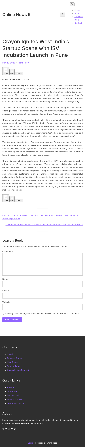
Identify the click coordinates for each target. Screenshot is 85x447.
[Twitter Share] (12, 72)
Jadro (30, 443)
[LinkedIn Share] (19, 73)
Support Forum (14, 366)
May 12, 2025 (8, 63)
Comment (7, 251)
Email (5, 290)
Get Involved (13, 395)
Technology (23, 63)
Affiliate (10, 387)
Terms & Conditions (16, 403)
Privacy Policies (14, 399)
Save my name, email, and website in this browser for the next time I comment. (42, 313)
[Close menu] (72, 4)
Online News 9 (16, 14)
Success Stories (14, 358)
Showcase (12, 391)
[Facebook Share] (5, 71)
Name (5, 279)
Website (6, 302)
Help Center (12, 362)
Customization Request (18, 370)
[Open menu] (62, 14)
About (10, 354)
